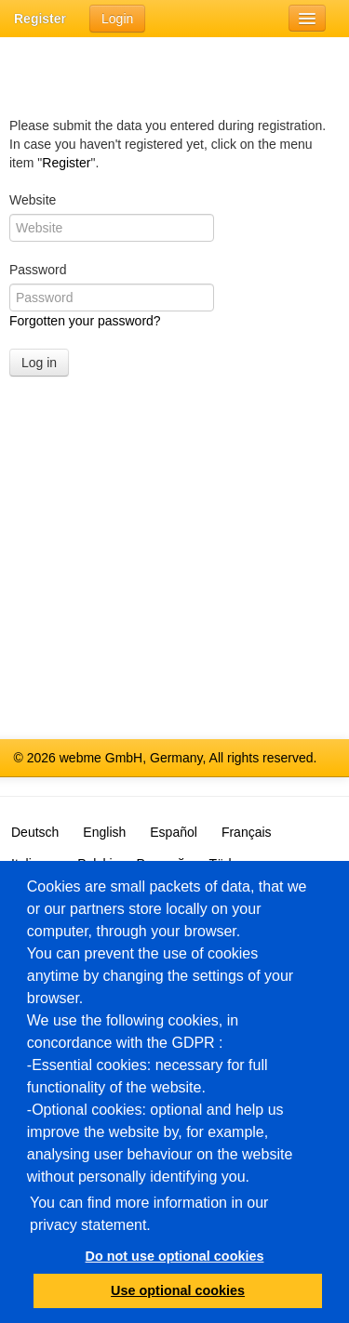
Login (117, 18)
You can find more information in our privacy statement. (149, 1214)
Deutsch (35, 832)
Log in (39, 362)
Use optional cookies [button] (178, 1290)
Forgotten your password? (85, 320)
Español (173, 832)
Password (37, 269)
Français (246, 832)
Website (32, 199)
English (104, 832)
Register (40, 18)
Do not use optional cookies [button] (175, 1256)
